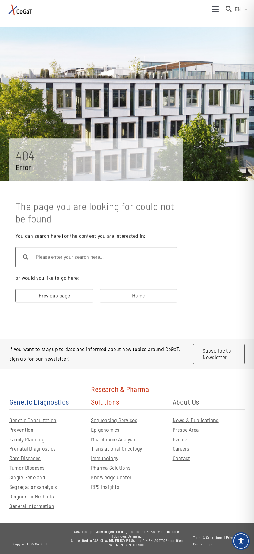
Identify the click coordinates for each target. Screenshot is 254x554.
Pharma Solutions (111, 467)
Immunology (104, 458)
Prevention (21, 429)
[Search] (25, 258)
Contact (181, 458)
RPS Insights (105, 486)
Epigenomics (105, 429)
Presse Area (186, 429)
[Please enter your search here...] (96, 258)
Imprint (211, 544)
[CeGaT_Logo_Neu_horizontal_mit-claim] (20, 5)
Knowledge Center (111, 477)
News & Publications (196, 420)
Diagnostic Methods (31, 496)
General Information (31, 505)
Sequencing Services (114, 420)
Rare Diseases (25, 458)
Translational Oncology (116, 448)
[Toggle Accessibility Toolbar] (241, 541)
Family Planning (27, 439)
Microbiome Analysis (113, 439)
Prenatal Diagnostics (32, 448)
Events (180, 439)
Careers (181, 448)
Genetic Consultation (32, 420)
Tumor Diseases (27, 467)
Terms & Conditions (208, 537)
